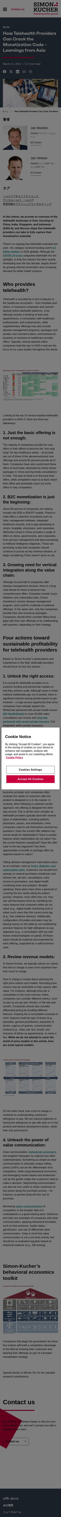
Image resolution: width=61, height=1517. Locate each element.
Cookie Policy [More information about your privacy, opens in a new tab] (14, 757)
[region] (30, 758)
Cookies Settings (30, 769)
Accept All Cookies (30, 779)
